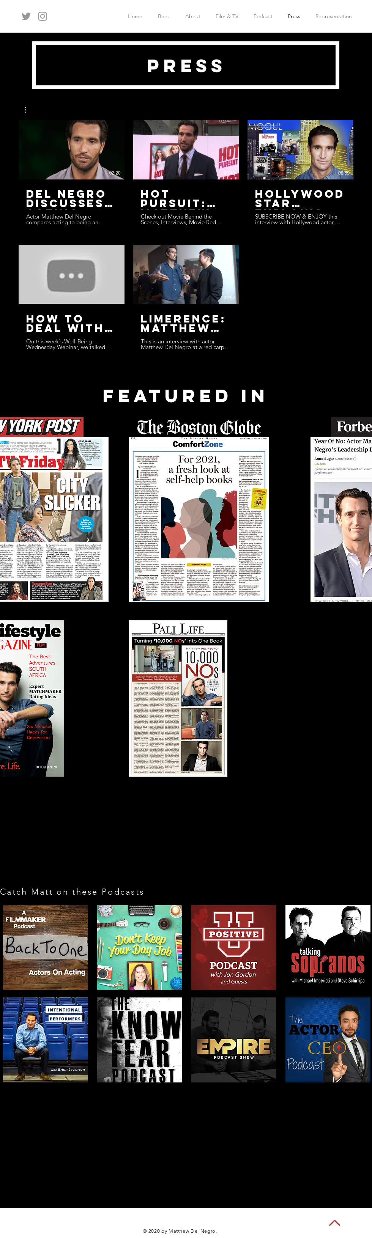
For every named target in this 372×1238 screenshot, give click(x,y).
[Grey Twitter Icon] (26, 16)
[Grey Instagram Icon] (42, 16)
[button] (29, 110)
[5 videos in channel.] (186, 235)
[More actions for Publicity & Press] (29, 110)
